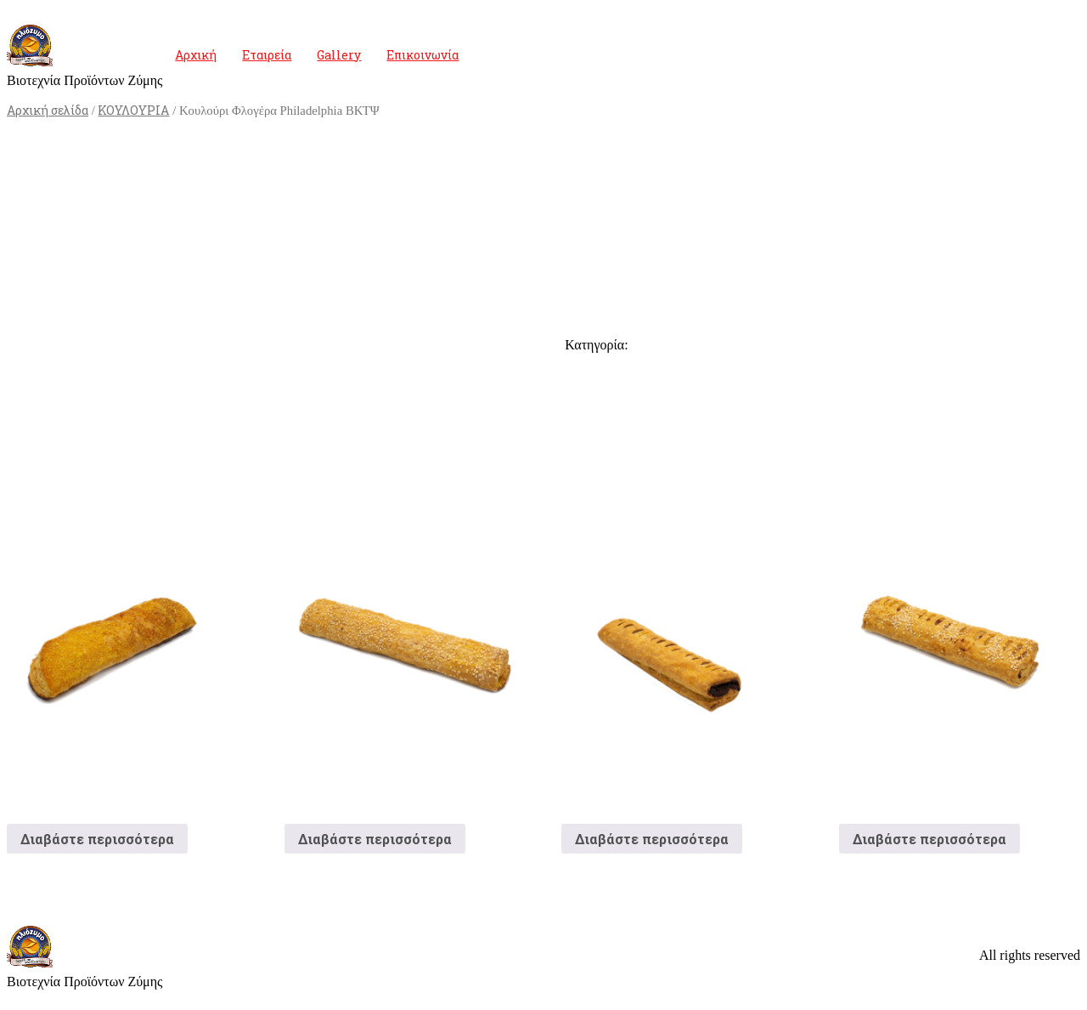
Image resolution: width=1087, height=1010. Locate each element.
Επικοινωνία (422, 55)
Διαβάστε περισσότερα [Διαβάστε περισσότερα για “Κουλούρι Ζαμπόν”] (929, 839)
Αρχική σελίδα (47, 110)
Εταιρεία (266, 55)
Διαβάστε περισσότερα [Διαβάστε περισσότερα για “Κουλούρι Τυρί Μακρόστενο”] (375, 839)
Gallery (339, 55)
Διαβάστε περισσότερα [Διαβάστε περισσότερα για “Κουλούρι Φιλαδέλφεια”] (97, 839)
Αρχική (196, 55)
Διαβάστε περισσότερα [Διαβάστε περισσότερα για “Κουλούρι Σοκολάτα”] (652, 839)
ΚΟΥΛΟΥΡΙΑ (133, 110)
